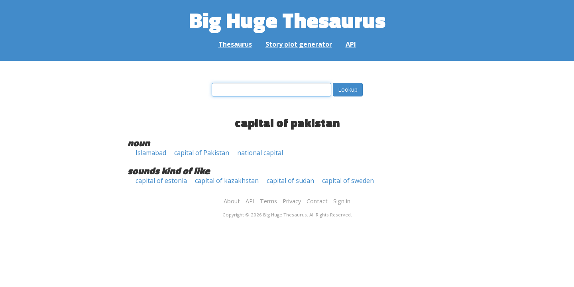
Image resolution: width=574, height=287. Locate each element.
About (232, 201)
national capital (260, 152)
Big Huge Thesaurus (287, 19)
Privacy (292, 201)
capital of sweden (348, 180)
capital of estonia (161, 180)
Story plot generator (298, 44)
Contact (317, 201)
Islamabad (151, 152)
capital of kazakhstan (227, 180)
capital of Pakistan (201, 152)
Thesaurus (235, 44)
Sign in (341, 201)
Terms (268, 201)
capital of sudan (290, 180)
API (351, 44)
